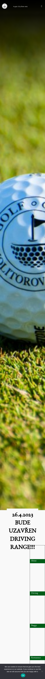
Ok (23, 675)
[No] (42, 671)
